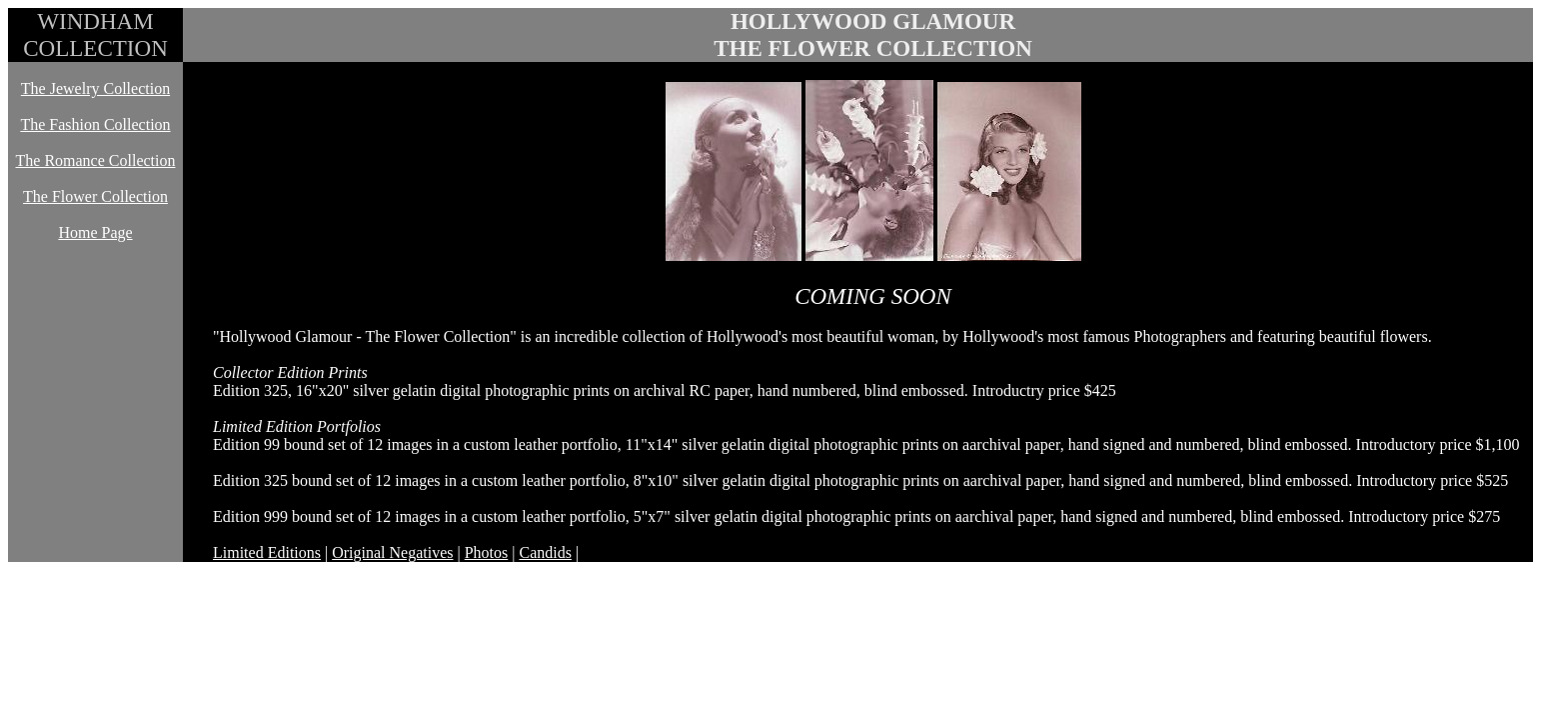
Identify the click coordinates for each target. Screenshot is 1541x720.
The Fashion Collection (95, 124)
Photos (487, 552)
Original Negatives (392, 552)
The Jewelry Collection (95, 88)
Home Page (95, 232)
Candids (545, 552)
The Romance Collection (96, 160)
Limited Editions (267, 552)
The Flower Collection (95, 196)
